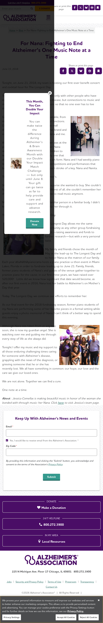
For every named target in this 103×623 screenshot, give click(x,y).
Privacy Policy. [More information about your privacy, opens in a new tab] (75, 611)
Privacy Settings (12, 617)
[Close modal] (99, 273)
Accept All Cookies (66, 617)
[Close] (99, 600)
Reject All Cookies (88, 617)
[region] (51, 609)
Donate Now (72, 340)
